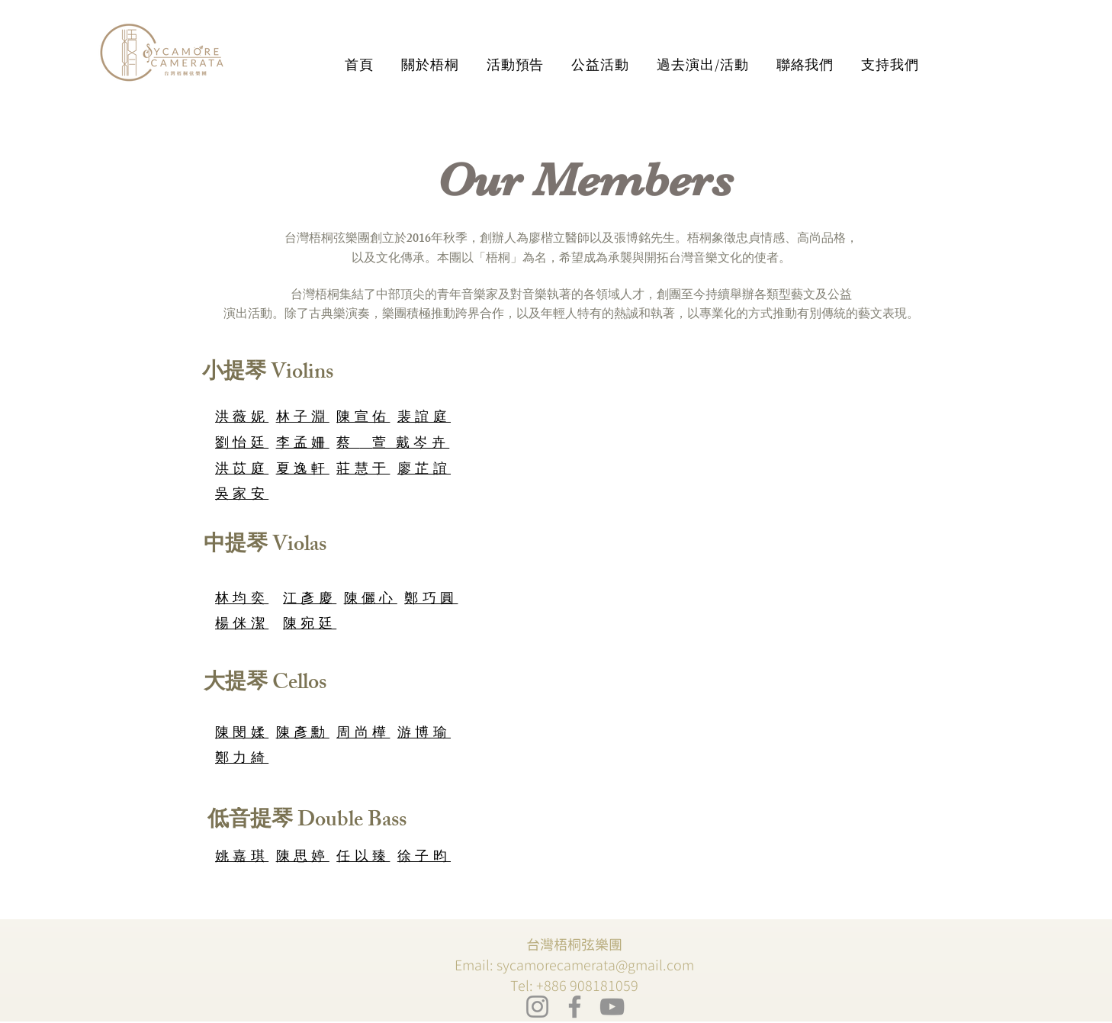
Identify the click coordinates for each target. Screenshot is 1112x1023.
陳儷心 (370, 600)
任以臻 (363, 858)
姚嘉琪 (241, 858)
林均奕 (241, 600)
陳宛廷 (309, 625)
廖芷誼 (424, 470)
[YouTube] (612, 1006)
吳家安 (241, 496)
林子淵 (302, 419)
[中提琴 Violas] (265, 547)
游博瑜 (424, 734)
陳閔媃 (241, 734)
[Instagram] (537, 1006)
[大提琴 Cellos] (265, 685)
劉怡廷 (241, 445)
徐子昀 (424, 858)
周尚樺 (363, 734)
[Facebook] (575, 1006)
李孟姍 (302, 445)
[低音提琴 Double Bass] (307, 822)
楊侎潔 (241, 625)
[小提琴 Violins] (267, 374)
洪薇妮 (241, 419)
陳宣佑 (363, 419)
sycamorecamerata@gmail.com (595, 965)
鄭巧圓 (431, 600)
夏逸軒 (302, 470)
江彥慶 (309, 600)
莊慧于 (363, 470)
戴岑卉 (422, 445)
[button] (430, 64)
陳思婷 (302, 858)
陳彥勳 (302, 734)
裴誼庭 (424, 419)
